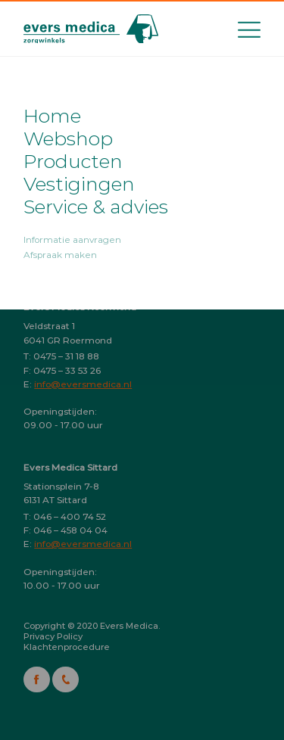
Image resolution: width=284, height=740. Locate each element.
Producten (73, 161)
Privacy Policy (53, 636)
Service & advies (95, 206)
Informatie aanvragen (72, 240)
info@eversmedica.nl (83, 384)
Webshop (68, 138)
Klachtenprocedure (66, 647)
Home (52, 115)
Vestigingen (79, 184)
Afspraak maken (60, 255)
